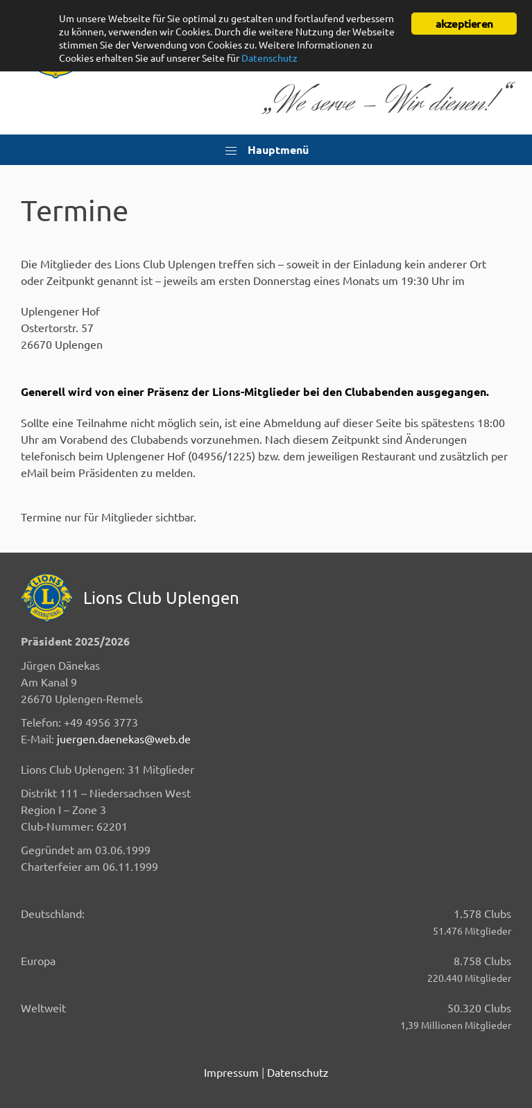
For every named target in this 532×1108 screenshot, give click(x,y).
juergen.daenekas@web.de (124, 738)
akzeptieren (464, 23)
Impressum (231, 1072)
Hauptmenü (266, 150)
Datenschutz (298, 1072)
